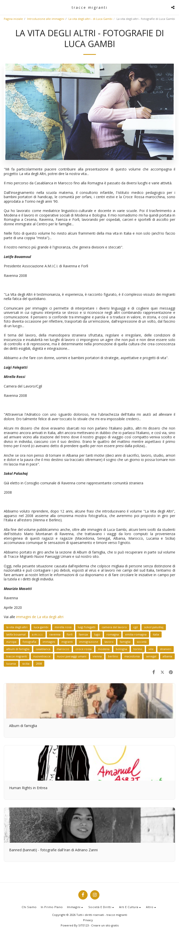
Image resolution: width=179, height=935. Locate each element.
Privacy (88, 920)
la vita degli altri (16, 627)
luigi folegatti (86, 627)
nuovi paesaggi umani (71, 656)
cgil (135, 627)
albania (167, 656)
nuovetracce (42, 656)
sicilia (25, 663)
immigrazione (88, 642)
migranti (67, 642)
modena (104, 649)
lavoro (109, 642)
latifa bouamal (16, 634)
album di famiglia (17, 649)
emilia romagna (136, 634)
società (142, 642)
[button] (5, 7)
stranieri (165, 649)
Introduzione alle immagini (45, 19)
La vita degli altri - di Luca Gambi (90, 19)
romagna (112, 634)
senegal (151, 656)
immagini (49, 642)
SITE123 (83, 925)
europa (11, 642)
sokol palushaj (153, 627)
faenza (83, 634)
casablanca (43, 649)
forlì (70, 634)
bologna (121, 649)
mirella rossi (63, 627)
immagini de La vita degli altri (39, 616)
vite (151, 649)
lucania (11, 663)
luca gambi (41, 627)
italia (156, 634)
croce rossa (84, 649)
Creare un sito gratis (105, 925)
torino (137, 649)
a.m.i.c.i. (37, 634)
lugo (97, 634)
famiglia (125, 642)
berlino (113, 656)
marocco (63, 649)
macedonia (132, 656)
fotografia (29, 642)
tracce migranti (16, 656)
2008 (39, 663)
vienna (97, 656)
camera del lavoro (114, 627)
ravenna (54, 634)
